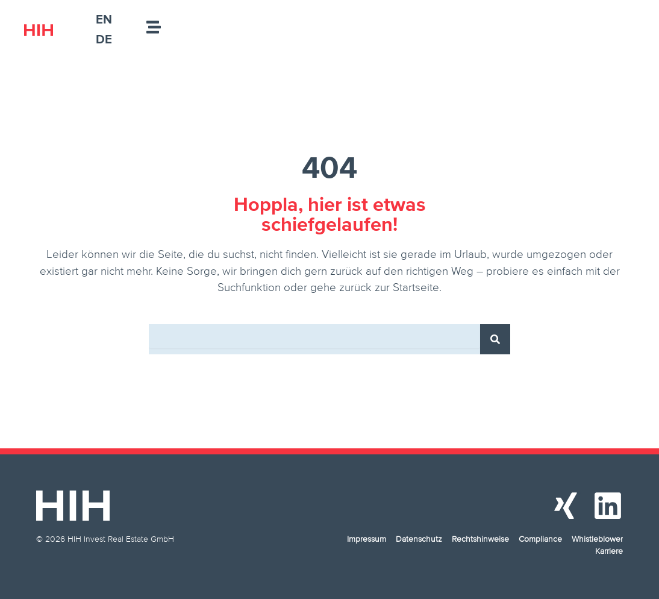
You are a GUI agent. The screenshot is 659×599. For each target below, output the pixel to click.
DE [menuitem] (104, 39)
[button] (26, 572)
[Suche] (495, 339)
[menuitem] (104, 19)
